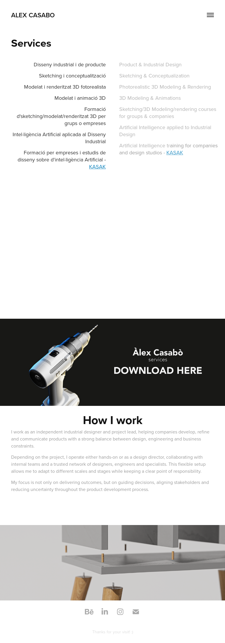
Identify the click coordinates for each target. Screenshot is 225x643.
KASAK (97, 166)
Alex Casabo (33, 15)
